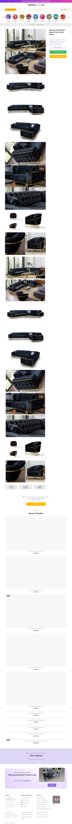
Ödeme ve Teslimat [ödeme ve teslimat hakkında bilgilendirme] (41, 797)
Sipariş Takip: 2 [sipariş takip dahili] (24, 802)
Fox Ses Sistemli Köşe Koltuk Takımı (36, 713)
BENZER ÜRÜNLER (39, 487)
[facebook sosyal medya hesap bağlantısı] (5, 822)
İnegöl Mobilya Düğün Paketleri (11, 814)
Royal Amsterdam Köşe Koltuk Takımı (36, 551)
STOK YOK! (58, 47)
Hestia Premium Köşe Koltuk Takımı (36, 706)
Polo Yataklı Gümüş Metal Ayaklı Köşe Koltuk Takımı (36, 740)
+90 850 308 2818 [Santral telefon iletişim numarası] (25, 797)
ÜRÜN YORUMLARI (25, 487)
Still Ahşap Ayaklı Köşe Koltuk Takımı (36, 628)
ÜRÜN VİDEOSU (11, 487)
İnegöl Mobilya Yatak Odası (26, 812)
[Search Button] (20, 9)
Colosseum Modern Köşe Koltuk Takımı (36, 734)
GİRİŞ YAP (36, 503)
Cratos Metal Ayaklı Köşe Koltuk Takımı (36, 727)
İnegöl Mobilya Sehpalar (42, 814)
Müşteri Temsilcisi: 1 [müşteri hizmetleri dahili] (25, 800)
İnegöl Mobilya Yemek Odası (11, 817)
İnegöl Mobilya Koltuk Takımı (27, 814)
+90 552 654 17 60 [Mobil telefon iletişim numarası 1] (10, 806)
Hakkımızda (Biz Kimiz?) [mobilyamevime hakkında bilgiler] (42, 806)
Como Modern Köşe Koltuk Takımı (36, 667)
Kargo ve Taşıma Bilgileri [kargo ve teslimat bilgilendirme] (42, 802)
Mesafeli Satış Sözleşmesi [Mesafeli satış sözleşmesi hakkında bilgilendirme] (42, 800)
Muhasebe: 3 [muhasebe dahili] (24, 804)
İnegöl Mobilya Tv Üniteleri (42, 812)
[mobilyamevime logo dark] (36, 5)
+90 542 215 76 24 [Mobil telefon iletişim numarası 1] (10, 804)
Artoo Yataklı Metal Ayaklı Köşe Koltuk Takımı (36, 720)
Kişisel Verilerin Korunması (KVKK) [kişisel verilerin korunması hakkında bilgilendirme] (44, 808)
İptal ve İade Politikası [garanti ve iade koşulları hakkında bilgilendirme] (41, 804)
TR (11, 5)
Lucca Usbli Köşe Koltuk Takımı (36, 589)
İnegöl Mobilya (8, 812)
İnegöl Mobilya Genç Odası (42, 817)
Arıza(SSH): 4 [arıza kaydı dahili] (24, 806)
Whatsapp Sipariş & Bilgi (58, 52)
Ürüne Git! (52, 785)
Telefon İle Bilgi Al (58, 56)
